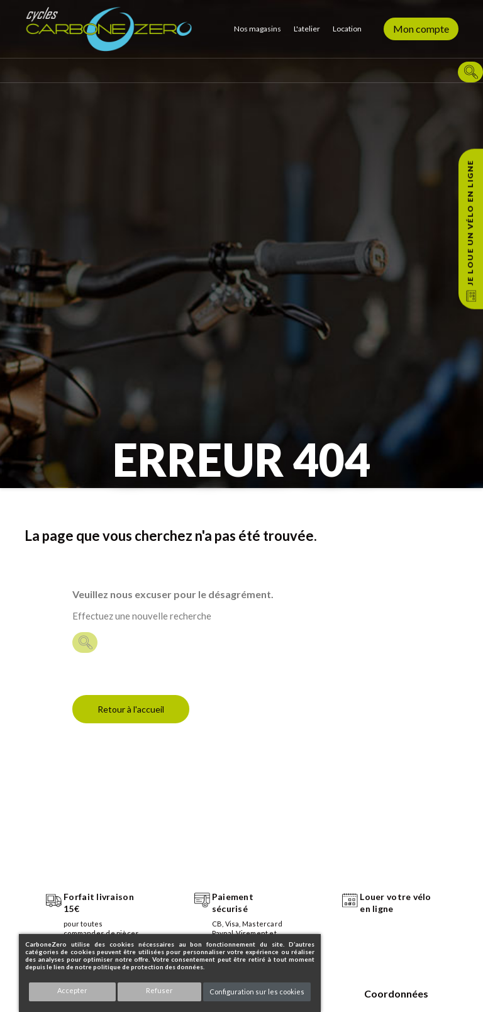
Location (347, 28)
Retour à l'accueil (130, 709)
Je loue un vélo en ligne (470, 223)
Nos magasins (257, 28)
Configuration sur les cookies (256, 991)
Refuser (159, 990)
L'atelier (307, 28)
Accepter (72, 990)
